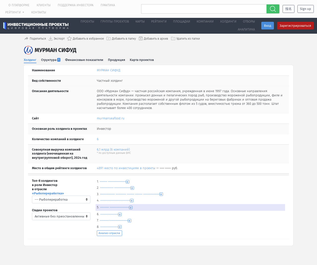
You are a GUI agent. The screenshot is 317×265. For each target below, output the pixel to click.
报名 (288, 9)
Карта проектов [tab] (142, 59)
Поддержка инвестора (75, 5)
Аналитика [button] (246, 29)
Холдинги (228, 21)
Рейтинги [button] (13, 12)
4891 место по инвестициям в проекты (126, 167)
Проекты (87, 21)
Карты (140, 21)
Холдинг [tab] (30, 59)
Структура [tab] (51, 59)
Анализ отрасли (109, 232)
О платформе (18, 5)
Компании (205, 21)
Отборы (249, 21)
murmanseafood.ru (111, 118)
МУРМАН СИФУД (108, 70)
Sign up (305, 9)
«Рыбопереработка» (48, 193)
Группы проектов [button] (115, 21)
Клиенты (44, 5)
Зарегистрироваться (295, 25)
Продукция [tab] (116, 59)
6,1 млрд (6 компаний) (113, 149)
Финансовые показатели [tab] (84, 59)
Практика (108, 5)
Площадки (181, 21)
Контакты (38, 12)
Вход (267, 25)
